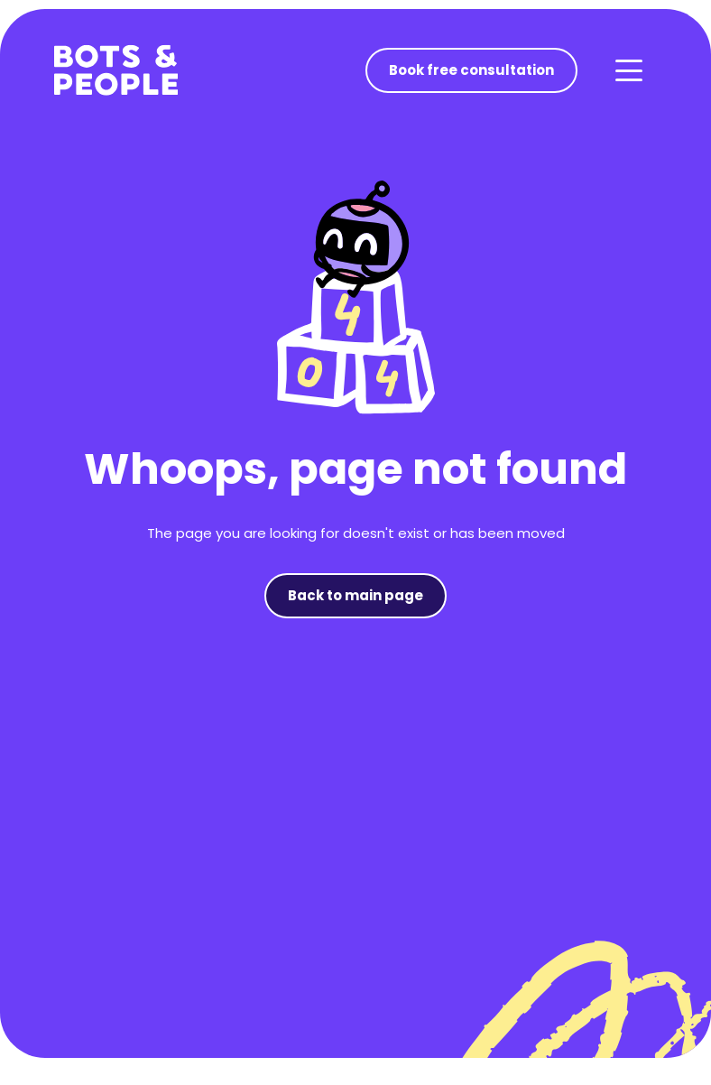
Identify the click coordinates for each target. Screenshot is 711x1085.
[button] (628, 70)
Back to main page (355, 595)
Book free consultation (471, 69)
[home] (116, 70)
